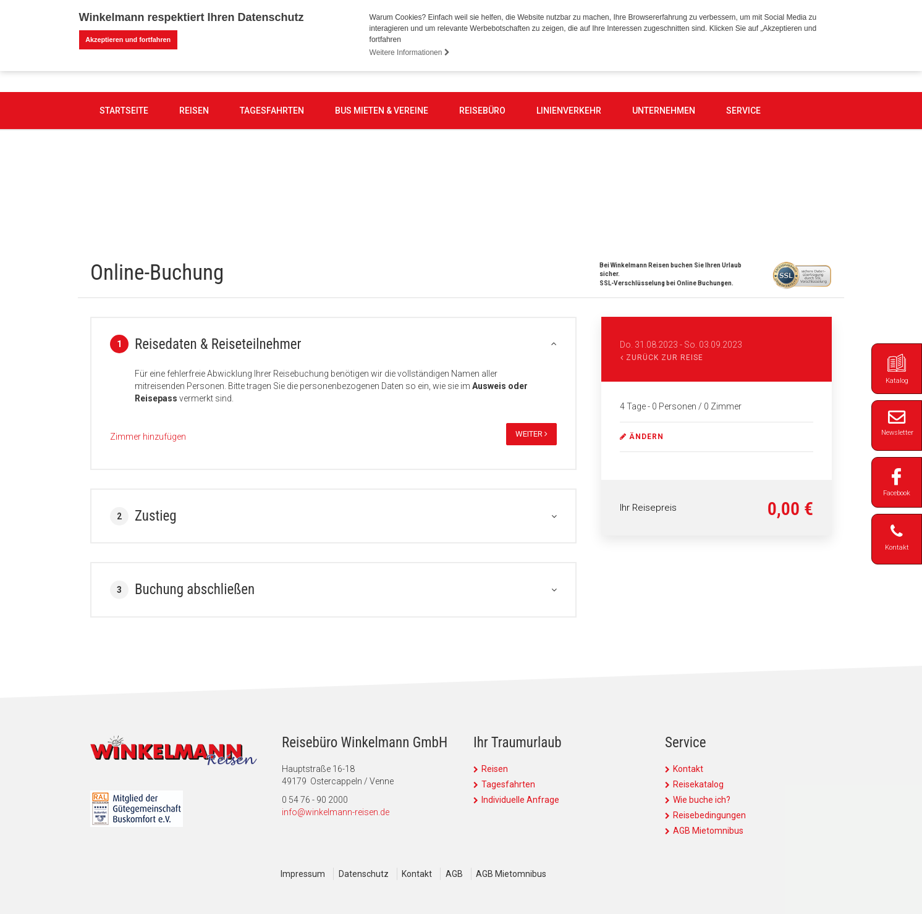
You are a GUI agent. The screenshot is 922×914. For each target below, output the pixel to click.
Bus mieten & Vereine (381, 182)
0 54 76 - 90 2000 (398, 111)
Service (743, 182)
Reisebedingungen (709, 815)
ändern (642, 436)
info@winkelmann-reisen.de (335, 812)
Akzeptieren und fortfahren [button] (128, 39)
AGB (458, 874)
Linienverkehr (568, 182)
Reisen (194, 182)
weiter (531, 433)
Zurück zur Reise (661, 357)
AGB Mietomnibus (708, 831)
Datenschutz (365, 874)
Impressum (303, 874)
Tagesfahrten (272, 182)
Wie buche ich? (701, 800)
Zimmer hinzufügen (148, 437)
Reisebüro (482, 182)
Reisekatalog (698, 784)
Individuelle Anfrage (520, 800)
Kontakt (688, 769)
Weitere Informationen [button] (410, 52)
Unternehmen (663, 182)
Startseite (123, 182)
